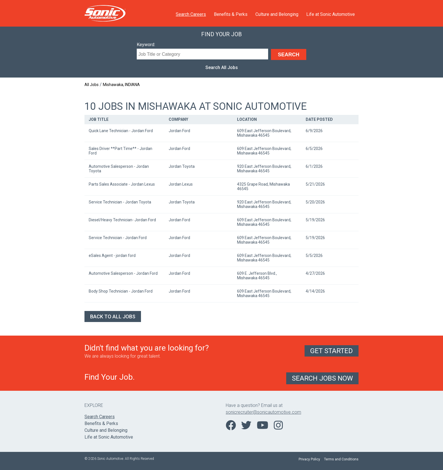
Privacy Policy (309, 459)
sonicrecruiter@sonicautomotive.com (263, 412)
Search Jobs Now (322, 378)
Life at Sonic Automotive (330, 14)
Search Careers (191, 14)
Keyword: (146, 44)
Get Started (331, 351)
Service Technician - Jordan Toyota (120, 202)
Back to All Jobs (112, 316)
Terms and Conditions (341, 459)
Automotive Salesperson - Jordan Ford (123, 273)
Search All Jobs (221, 67)
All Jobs (91, 84)
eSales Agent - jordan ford (112, 255)
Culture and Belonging (276, 14)
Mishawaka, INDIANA (121, 84)
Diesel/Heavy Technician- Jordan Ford (122, 220)
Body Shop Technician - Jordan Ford (121, 291)
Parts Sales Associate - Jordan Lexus (122, 184)
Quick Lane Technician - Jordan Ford (121, 130)
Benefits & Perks (230, 14)
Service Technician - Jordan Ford (118, 237)
